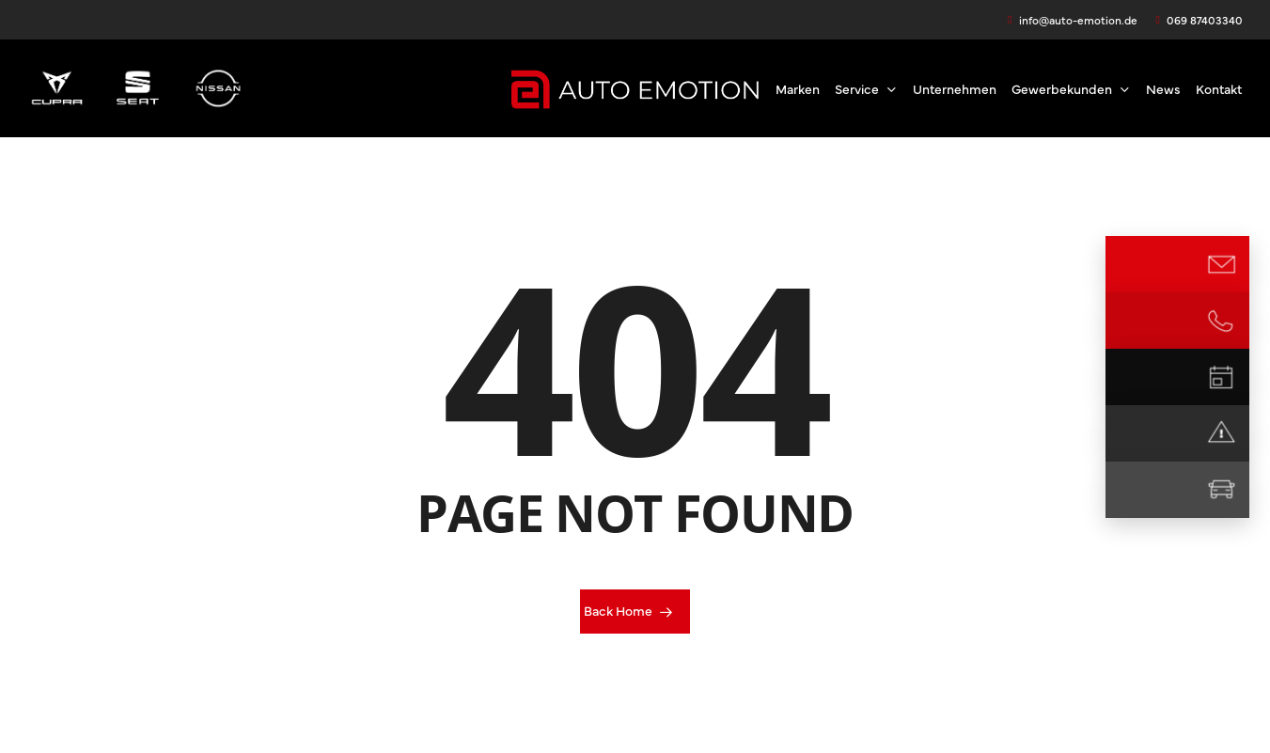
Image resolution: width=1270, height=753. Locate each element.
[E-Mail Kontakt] (1221, 264)
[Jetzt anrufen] (1221, 320)
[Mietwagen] (1221, 490)
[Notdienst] (1221, 433)
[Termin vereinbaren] (1221, 377)
